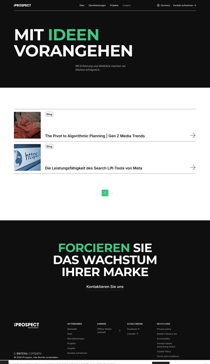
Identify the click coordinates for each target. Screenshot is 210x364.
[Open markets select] (163, 5)
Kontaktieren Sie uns (105, 286)
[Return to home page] (22, 5)
